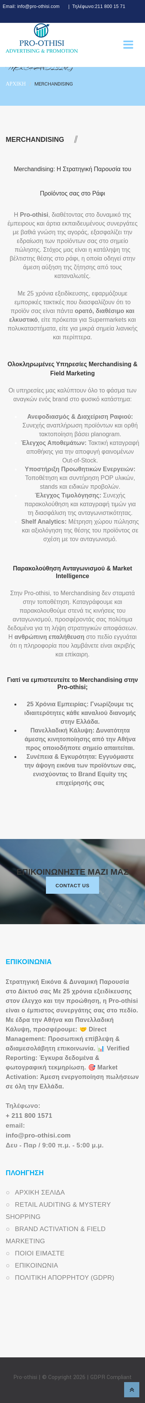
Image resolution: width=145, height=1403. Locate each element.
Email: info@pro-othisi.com (31, 6)
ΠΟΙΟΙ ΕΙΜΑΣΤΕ (40, 1253)
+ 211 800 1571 (29, 1115)
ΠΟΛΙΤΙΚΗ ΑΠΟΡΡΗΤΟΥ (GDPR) (64, 1277)
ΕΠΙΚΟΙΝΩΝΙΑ (36, 1265)
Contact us (72, 885)
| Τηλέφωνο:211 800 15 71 (95, 6)
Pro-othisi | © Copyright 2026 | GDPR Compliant (72, 1377)
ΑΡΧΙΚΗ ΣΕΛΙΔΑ (40, 1192)
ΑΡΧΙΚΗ (16, 84)
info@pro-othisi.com (38, 1135)
